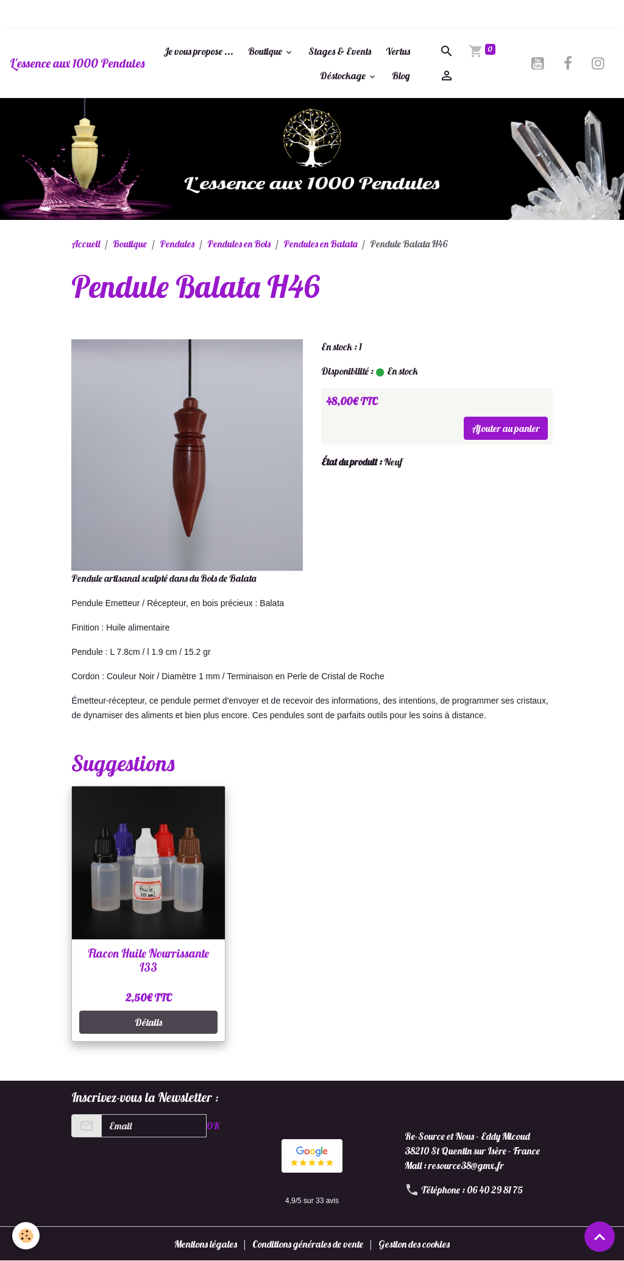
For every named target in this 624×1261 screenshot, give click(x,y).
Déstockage (343, 75)
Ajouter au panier (506, 428)
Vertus (398, 51)
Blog (401, 75)
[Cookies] (26, 1235)
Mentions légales (205, 1244)
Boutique (266, 51)
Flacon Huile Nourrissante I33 (148, 960)
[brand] (77, 63)
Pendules (177, 244)
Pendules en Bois (239, 244)
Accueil (85, 244)
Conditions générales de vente (307, 1244)
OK (212, 1126)
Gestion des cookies (414, 1244)
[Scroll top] (599, 1236)
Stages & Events (339, 51)
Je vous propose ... (198, 51)
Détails (148, 1022)
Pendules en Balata (320, 244)
